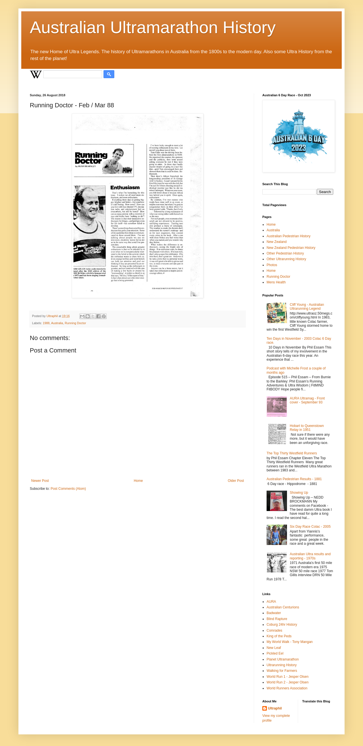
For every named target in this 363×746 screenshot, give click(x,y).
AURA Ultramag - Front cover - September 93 (307, 400)
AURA (271, 602)
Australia (57, 323)
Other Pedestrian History (285, 253)
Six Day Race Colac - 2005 (310, 527)
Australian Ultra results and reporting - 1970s (310, 556)
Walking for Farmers (282, 671)
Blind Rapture (277, 619)
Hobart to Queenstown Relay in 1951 (307, 428)
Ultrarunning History (282, 665)
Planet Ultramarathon (283, 659)
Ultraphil (275, 708)
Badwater (274, 613)
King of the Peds (279, 636)
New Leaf (274, 648)
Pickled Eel (275, 653)
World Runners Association (287, 688)
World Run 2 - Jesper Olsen (288, 682)
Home (138, 481)
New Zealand (277, 242)
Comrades (274, 630)
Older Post (236, 481)
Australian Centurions (283, 607)
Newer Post (40, 481)
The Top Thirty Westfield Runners (292, 453)
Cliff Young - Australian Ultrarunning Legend (307, 307)
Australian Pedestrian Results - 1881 (294, 479)
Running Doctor (75, 323)
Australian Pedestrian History (289, 236)
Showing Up (299, 493)
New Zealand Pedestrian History (291, 248)
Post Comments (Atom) (68, 489)
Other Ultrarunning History (286, 259)
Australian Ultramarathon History (153, 27)
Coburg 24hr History (282, 625)
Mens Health (276, 282)
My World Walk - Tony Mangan (290, 642)
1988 (46, 323)
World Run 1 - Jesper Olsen (288, 677)
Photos (272, 265)
